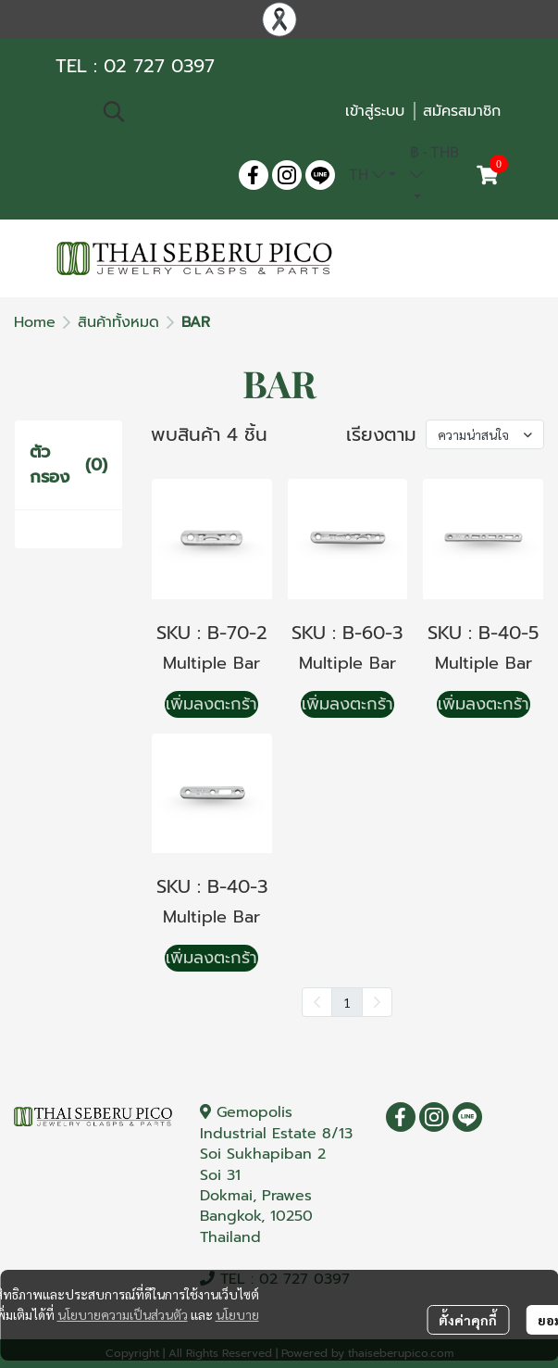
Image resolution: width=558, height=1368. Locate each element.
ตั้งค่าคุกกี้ (468, 1320)
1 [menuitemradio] (347, 1002)
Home (35, 322)
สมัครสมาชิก (462, 111)
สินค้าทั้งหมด (118, 322)
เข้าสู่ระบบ (374, 111)
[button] (213, 111)
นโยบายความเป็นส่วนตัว (122, 1314)
